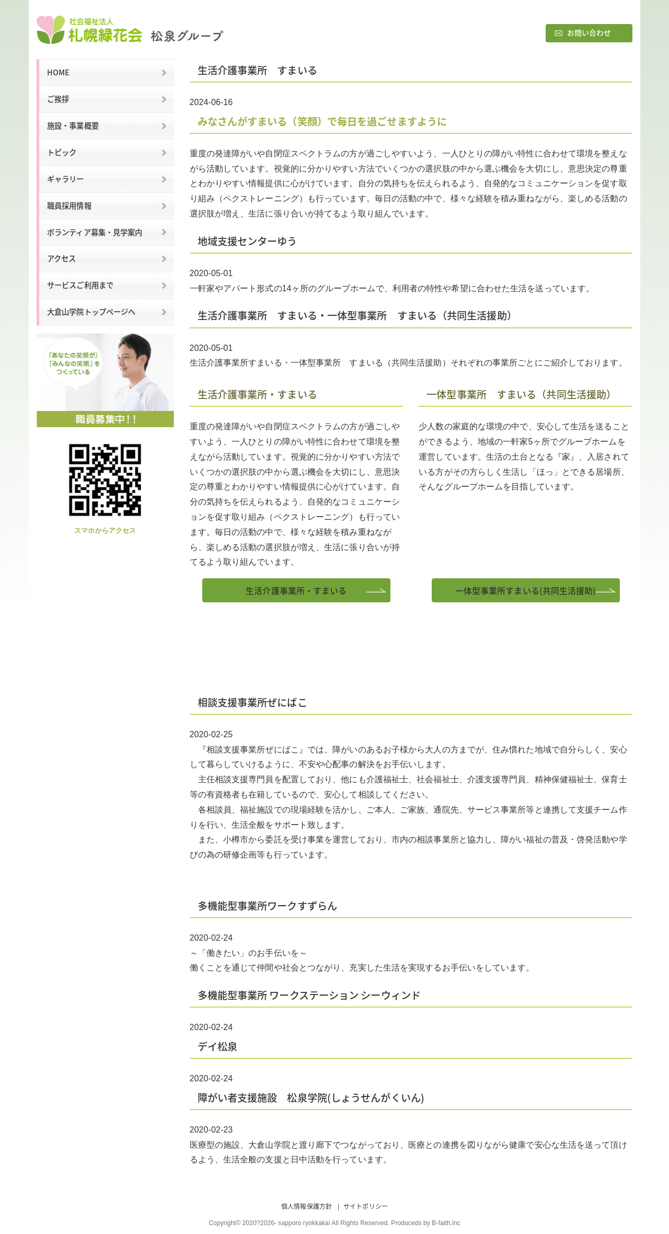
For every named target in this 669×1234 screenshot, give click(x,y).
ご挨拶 (58, 99)
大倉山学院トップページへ (91, 311)
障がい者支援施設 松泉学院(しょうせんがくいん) (311, 1097)
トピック (61, 152)
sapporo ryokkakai (304, 1223)
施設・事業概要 (73, 125)
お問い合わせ (589, 32)
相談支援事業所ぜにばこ (252, 702)
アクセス (61, 258)
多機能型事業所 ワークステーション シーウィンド (309, 995)
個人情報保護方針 (306, 1206)
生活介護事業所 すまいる (257, 70)
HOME (58, 72)
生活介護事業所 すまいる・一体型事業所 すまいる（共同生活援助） (357, 315)
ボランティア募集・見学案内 (94, 232)
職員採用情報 (69, 205)
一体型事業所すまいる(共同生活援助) (525, 590)
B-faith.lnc (446, 1223)
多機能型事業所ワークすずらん (267, 905)
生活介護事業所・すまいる (296, 590)
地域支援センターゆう (247, 241)
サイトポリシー (365, 1206)
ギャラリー (65, 179)
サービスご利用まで (80, 285)
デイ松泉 (217, 1046)
